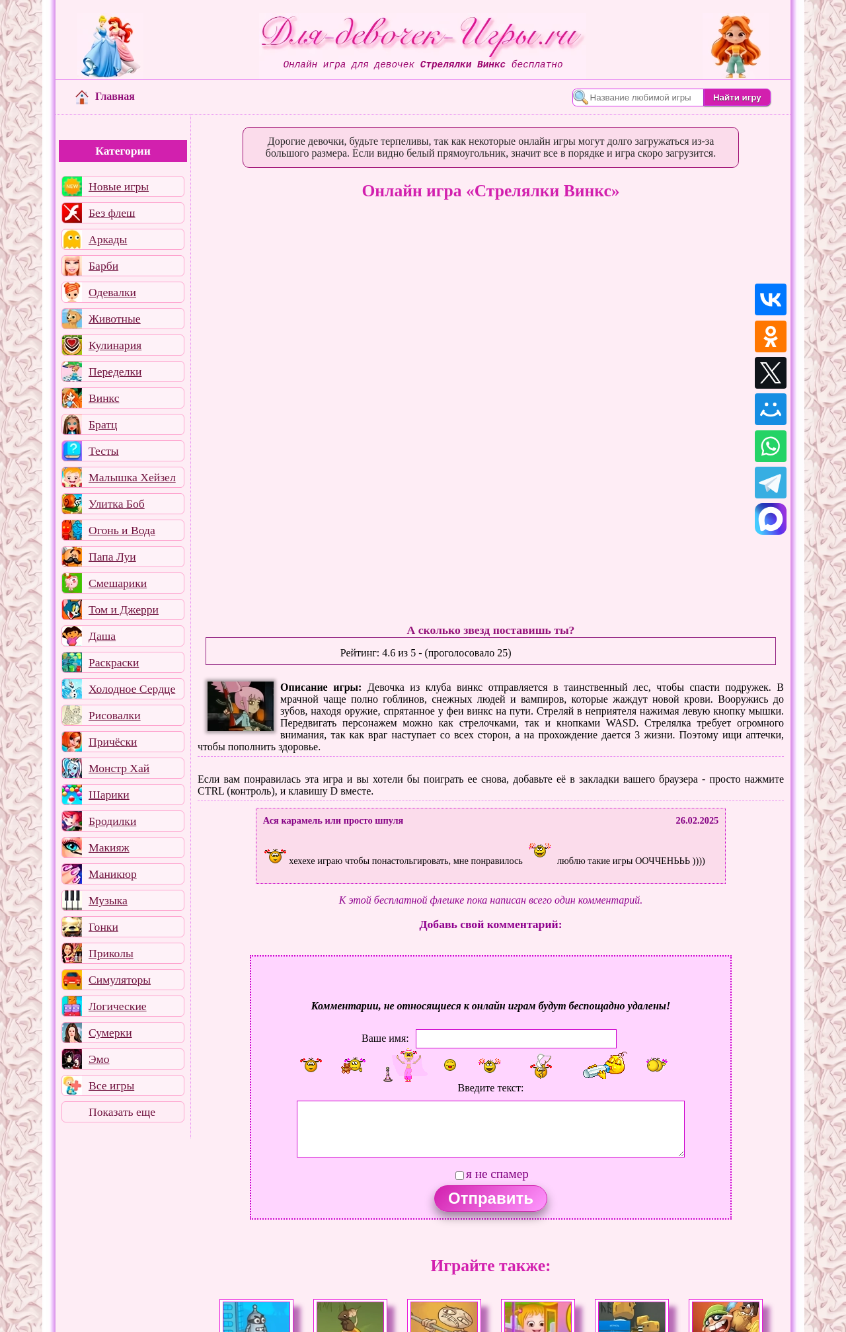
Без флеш (112, 212)
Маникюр (113, 874)
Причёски (113, 741)
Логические (118, 1006)
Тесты (104, 450)
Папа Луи (112, 556)
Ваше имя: (385, 1037)
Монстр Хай (119, 768)
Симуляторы (120, 979)
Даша (102, 636)
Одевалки (112, 292)
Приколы (111, 953)
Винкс (104, 398)
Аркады (108, 239)
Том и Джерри (124, 609)
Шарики (109, 794)
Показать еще (122, 1111)
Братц (103, 424)
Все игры (111, 1085)
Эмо (99, 1059)
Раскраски (114, 662)
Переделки (115, 371)
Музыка (108, 900)
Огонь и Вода (122, 530)
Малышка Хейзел (132, 477)
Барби (103, 265)
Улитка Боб (117, 503)
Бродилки (112, 821)
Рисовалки (115, 715)
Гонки (103, 926)
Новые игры (119, 186)
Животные (115, 318)
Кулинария (115, 345)
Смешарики (118, 583)
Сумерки (110, 1032)
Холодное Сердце (132, 688)
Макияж (109, 847)
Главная (105, 96)
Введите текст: (491, 1087)
